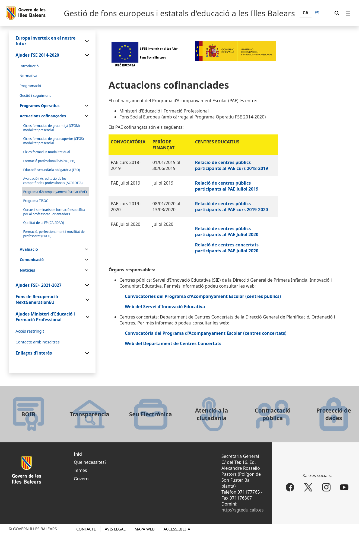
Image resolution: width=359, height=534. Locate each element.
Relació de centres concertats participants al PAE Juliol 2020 (227, 248)
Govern (81, 479)
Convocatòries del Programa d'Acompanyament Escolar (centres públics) (203, 296)
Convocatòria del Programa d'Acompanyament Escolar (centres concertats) (206, 333)
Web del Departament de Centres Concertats (173, 343)
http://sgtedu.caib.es (242, 510)
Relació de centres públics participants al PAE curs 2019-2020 (231, 207)
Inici (78, 454)
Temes (80, 470)
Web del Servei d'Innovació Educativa (165, 307)
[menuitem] (348, 13)
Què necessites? (90, 462)
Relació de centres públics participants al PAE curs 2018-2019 (231, 165)
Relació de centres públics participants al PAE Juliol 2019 (226, 186)
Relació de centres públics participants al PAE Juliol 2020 (226, 231)
